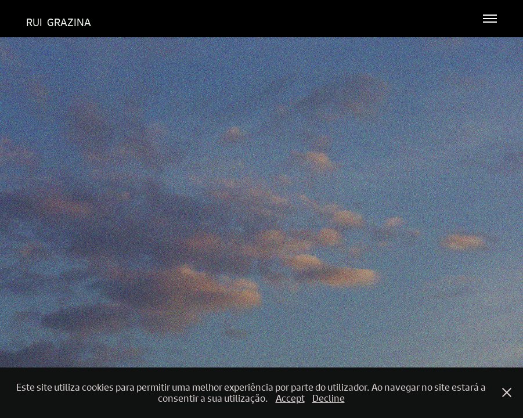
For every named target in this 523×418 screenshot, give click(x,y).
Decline (328, 398)
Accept (290, 398)
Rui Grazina (58, 22)
